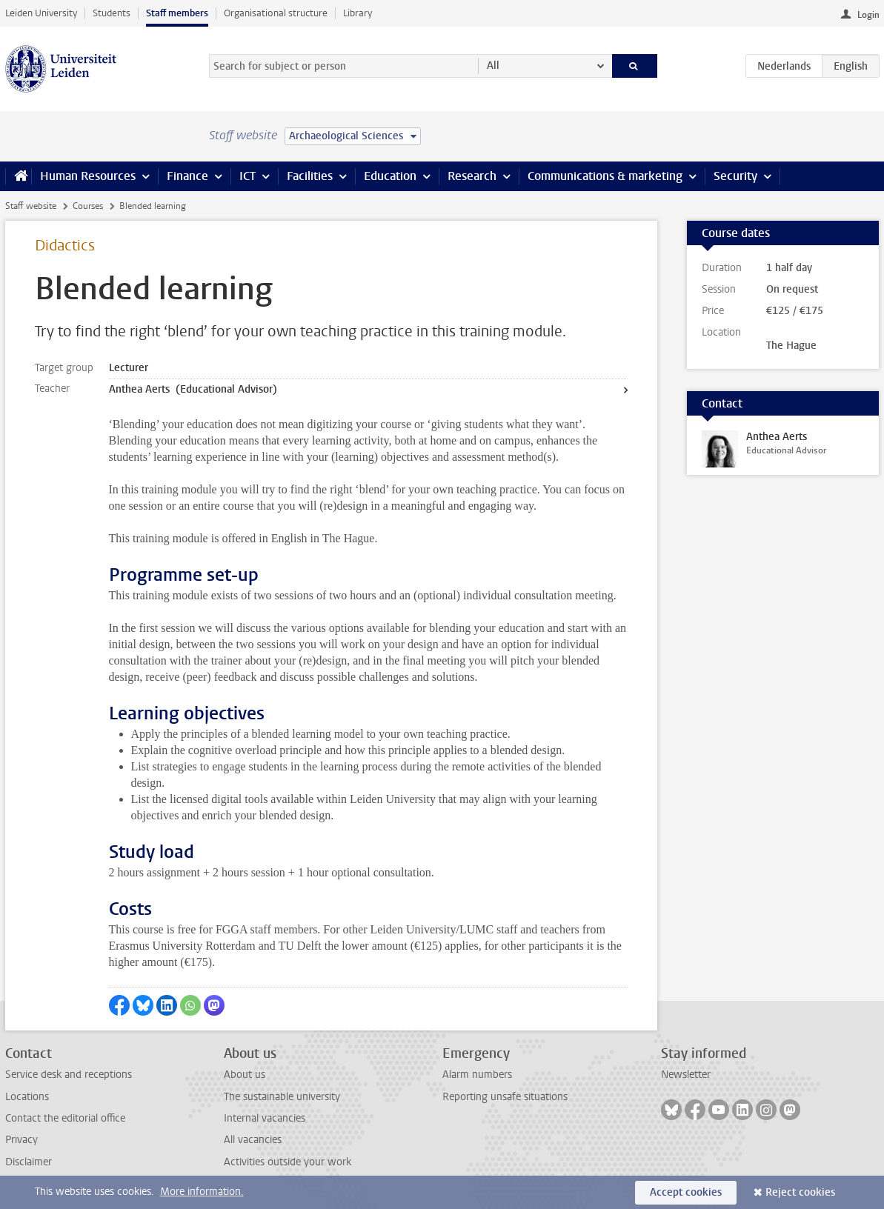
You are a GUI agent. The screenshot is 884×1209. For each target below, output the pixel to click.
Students (111, 13)
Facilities (310, 176)
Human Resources (88, 176)
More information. (202, 1192)
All (493, 66)
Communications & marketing (605, 176)
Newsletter (686, 1075)
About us (244, 1075)
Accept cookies (686, 1192)
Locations (27, 1097)
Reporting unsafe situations (505, 1097)
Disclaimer (28, 1162)
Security (735, 176)
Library (357, 13)
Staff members (177, 13)
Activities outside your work (287, 1162)
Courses (88, 206)
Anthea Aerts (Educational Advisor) (193, 389)
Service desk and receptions (68, 1075)
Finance (187, 176)
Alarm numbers (477, 1075)
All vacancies (253, 1140)
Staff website (30, 206)
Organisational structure (276, 13)
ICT (247, 176)
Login (868, 15)
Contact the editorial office (65, 1118)
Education (390, 176)
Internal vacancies (264, 1118)
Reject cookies (800, 1192)
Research (472, 176)
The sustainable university (282, 1097)
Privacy (21, 1140)
